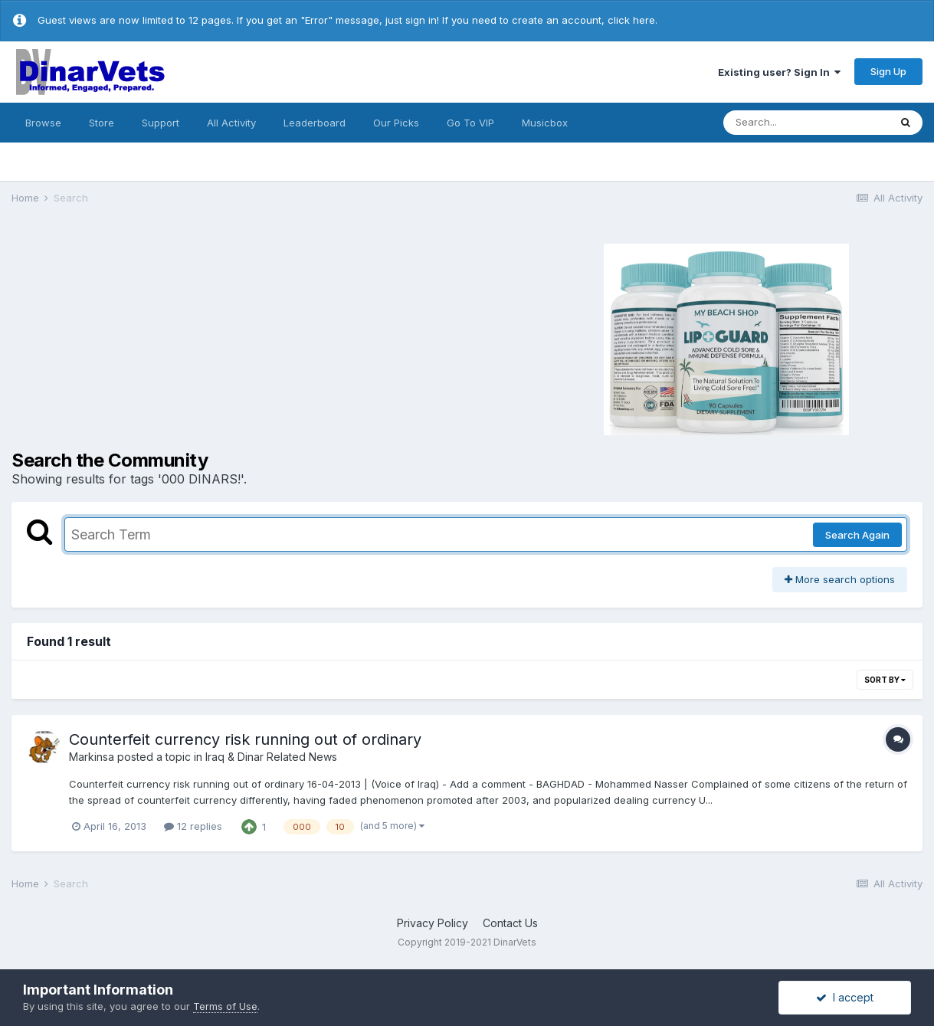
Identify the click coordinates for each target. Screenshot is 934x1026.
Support (160, 122)
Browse (43, 122)
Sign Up (888, 71)
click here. (632, 20)
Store (101, 122)
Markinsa (91, 756)
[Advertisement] (214, 337)
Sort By (885, 679)
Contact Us (510, 922)
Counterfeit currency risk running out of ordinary (245, 739)
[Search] (806, 122)
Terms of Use (225, 1006)
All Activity (231, 122)
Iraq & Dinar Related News (271, 756)
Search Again (857, 535)
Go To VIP (470, 122)
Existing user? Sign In (779, 72)
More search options (840, 579)
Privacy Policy (432, 922)
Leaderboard (314, 122)
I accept (844, 997)
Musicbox (545, 122)
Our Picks (396, 122)
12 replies (193, 826)
